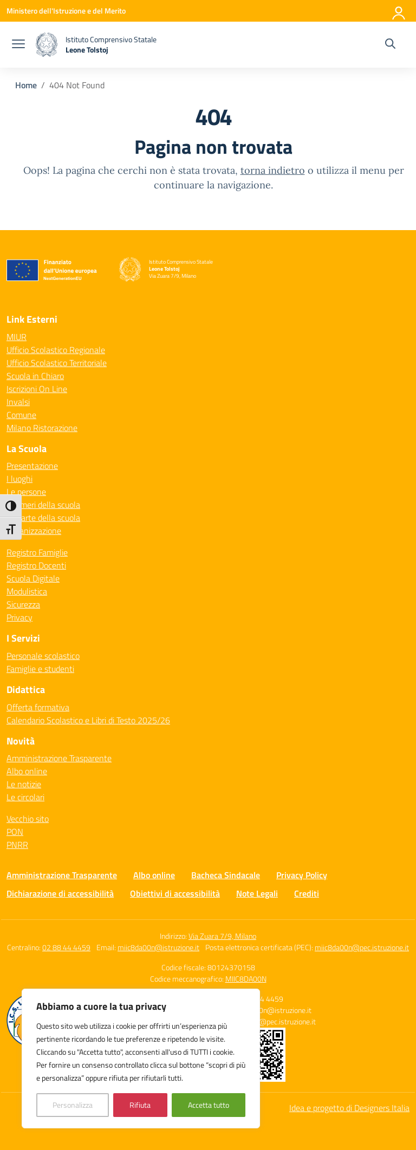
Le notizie (23, 783)
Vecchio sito (27, 818)
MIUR (16, 336)
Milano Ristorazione (41, 427)
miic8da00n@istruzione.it (158, 947)
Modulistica (26, 591)
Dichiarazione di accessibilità (60, 893)
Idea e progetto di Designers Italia (349, 1107)
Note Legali (257, 893)
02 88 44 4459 (66, 947)
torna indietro (272, 170)
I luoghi (19, 478)
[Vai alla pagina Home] (26, 85)
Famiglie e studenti (40, 668)
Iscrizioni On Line (36, 388)
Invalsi (18, 401)
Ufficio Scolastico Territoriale (56, 362)
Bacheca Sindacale (225, 874)
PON (14, 831)
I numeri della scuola (43, 504)
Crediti (306, 893)
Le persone (26, 491)
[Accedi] (399, 11)
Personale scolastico (43, 655)
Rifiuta (140, 1104)
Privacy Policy (301, 874)
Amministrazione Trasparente (59, 758)
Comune (21, 414)
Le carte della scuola (43, 517)
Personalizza (73, 1104)
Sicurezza (23, 604)
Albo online (26, 771)
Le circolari (25, 796)
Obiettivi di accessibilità (175, 893)
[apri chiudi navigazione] (18, 44)
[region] (141, 1058)
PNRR (17, 844)
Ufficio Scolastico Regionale (55, 349)
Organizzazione (33, 530)
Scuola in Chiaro (35, 375)
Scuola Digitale (33, 578)
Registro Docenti (36, 565)
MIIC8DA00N (245, 978)
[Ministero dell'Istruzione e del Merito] (66, 10)
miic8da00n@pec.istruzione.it (362, 947)
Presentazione (32, 465)
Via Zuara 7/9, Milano (222, 936)
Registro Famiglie (37, 552)
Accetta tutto (208, 1104)
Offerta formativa (37, 707)
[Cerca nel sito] (390, 45)
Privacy (19, 617)
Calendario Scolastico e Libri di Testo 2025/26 (88, 720)
